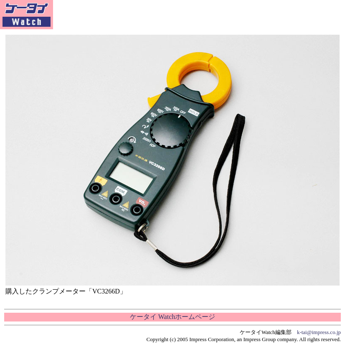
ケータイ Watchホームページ (172, 316)
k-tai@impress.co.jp (319, 332)
